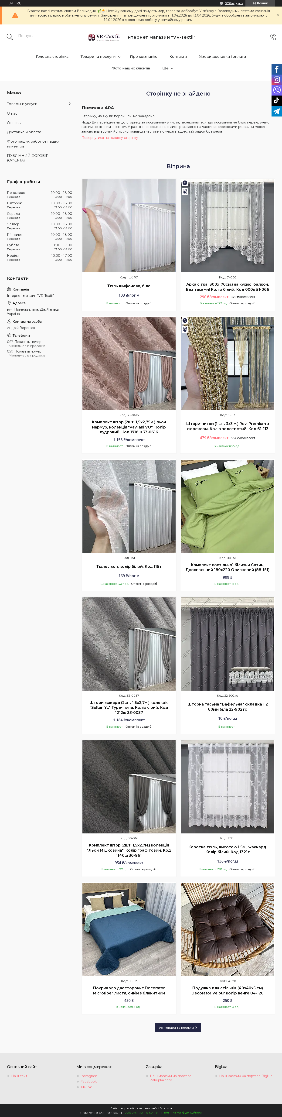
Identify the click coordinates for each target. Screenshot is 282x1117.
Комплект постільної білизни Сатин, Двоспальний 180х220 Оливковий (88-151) (227, 567)
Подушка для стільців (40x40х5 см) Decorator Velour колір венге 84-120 (227, 990)
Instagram (89, 1076)
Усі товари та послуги (176, 1027)
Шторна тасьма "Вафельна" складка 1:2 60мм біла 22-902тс (227, 707)
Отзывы (14, 122)
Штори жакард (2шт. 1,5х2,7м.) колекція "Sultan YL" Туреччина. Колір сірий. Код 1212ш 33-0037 (129, 707)
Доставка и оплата (24, 132)
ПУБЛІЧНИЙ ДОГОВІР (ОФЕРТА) (27, 157)
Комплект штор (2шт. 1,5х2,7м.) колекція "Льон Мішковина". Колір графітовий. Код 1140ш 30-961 (129, 850)
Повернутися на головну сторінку (110, 138)
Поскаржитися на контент (141, 1112)
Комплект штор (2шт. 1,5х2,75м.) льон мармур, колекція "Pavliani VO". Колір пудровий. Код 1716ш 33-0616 (129, 427)
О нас (12, 113)
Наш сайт (19, 1076)
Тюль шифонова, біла (128, 286)
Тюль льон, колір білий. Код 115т (129, 566)
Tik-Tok (86, 1087)
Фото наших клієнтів (131, 68)
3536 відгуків (234, 3)
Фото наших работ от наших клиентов (33, 143)
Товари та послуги (98, 56)
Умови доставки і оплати (222, 56)
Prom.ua (166, 1108)
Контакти (178, 56)
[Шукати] (10, 37)
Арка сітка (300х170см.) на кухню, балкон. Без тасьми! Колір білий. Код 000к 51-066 (227, 287)
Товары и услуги (22, 104)
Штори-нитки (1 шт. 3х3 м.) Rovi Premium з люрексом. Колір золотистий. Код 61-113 (227, 426)
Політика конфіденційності (183, 1112)
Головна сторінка (52, 56)
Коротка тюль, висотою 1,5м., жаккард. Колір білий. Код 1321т (227, 849)
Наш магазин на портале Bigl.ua (245, 1076)
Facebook (89, 1081)
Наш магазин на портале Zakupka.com (170, 1078)
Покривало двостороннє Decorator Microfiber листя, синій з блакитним (129, 990)
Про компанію (143, 56)
